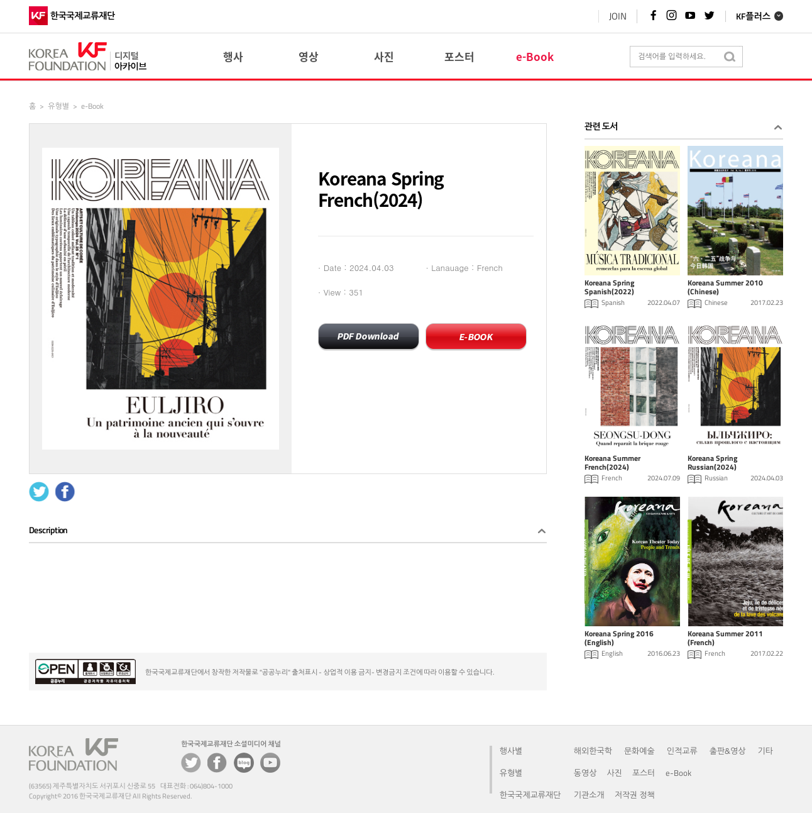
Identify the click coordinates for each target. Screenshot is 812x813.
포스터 (644, 772)
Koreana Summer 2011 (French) (725, 638)
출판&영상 (728, 750)
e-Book (678, 772)
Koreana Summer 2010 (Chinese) (725, 288)
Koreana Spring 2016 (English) (619, 638)
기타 (765, 750)
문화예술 (639, 750)
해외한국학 (593, 750)
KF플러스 (753, 16)
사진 (614, 772)
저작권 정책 (635, 794)
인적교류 (682, 750)
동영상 (585, 772)
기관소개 (589, 794)
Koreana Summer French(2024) (612, 463)
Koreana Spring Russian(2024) (712, 463)
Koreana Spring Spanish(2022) (609, 288)
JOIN (617, 16)
